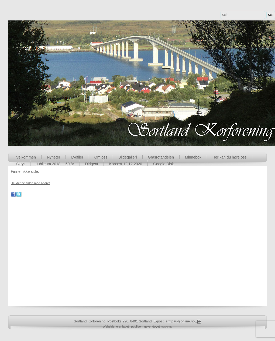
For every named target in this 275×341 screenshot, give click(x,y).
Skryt (20, 164)
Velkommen (26, 157)
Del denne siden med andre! (30, 183)
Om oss (100, 157)
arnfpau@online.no (180, 321)
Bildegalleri (127, 157)
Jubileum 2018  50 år (55, 164)
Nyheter (53, 157)
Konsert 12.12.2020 (125, 164)
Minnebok (193, 157)
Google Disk (163, 164)
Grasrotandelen (161, 157)
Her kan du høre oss (229, 157)
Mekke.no (166, 326)
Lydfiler (77, 157)
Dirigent (91, 164)
